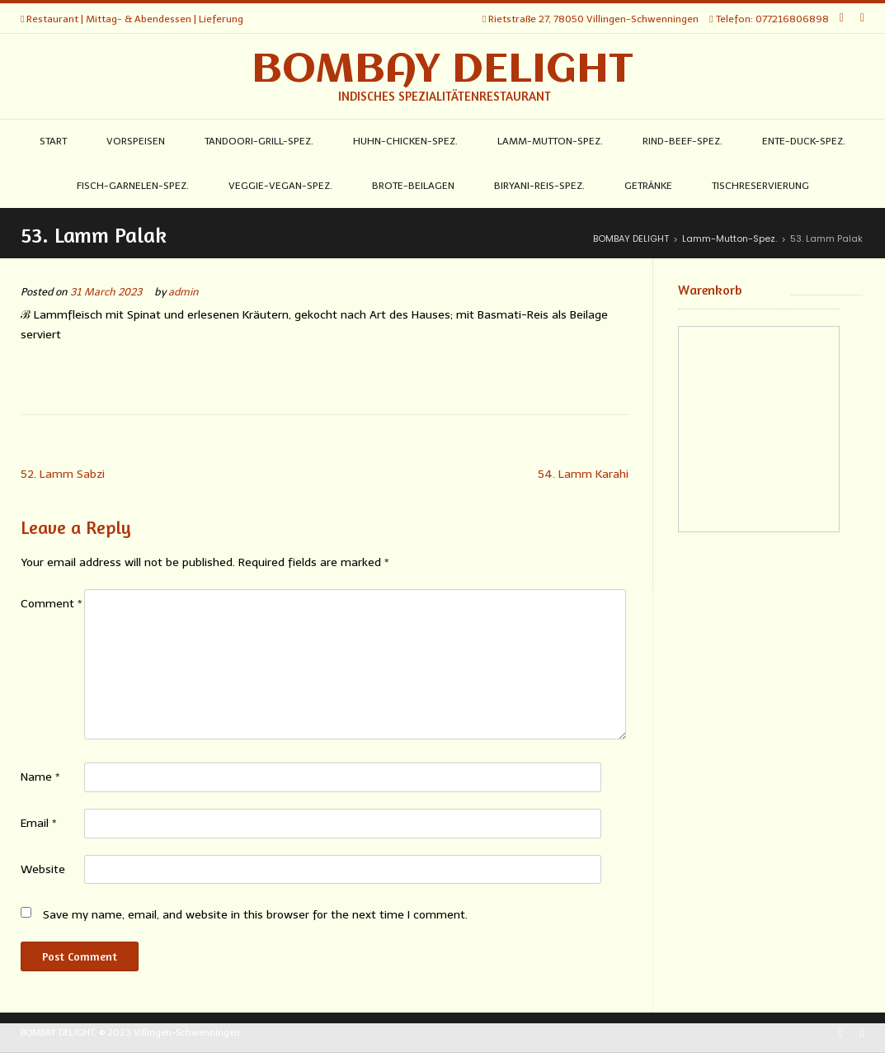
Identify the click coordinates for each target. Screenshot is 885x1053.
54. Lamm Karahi (583, 474)
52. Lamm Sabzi (63, 474)
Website (43, 869)
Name (40, 777)
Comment (51, 604)
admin (183, 292)
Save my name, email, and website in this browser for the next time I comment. (255, 915)
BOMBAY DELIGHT (442, 70)
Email (39, 823)
